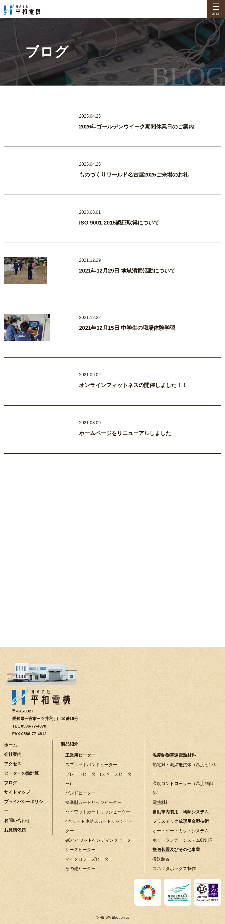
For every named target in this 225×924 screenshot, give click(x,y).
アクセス (12, 764)
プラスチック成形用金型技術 (180, 821)
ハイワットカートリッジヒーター (97, 812)
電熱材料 (161, 802)
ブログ (10, 782)
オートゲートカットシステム (180, 830)
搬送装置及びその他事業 (176, 849)
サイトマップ (17, 792)
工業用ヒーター (80, 755)
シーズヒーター (80, 849)
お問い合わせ (17, 820)
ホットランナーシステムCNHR (182, 840)
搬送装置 (161, 859)
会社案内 (12, 754)
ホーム (10, 745)
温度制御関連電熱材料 (174, 755)
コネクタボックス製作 (174, 868)
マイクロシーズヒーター (89, 859)
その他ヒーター (80, 868)
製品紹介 (69, 744)
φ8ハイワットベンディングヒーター (100, 840)
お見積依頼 (15, 830)
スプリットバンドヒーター (91, 764)
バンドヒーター (80, 793)
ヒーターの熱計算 (21, 773)
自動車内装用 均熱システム (180, 812)
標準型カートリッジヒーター (93, 802)
